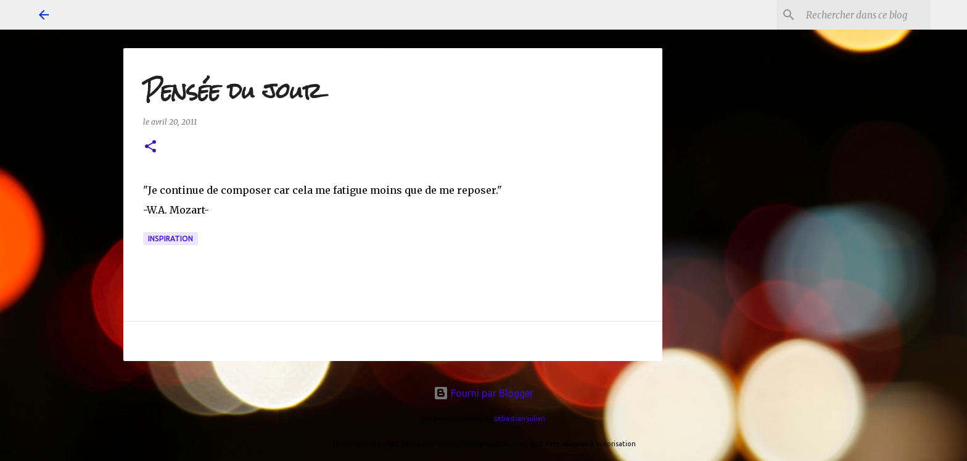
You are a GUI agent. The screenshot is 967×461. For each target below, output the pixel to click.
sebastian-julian (519, 418)
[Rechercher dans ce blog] (866, 15)
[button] (150, 147)
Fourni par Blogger (483, 393)
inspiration (170, 239)
